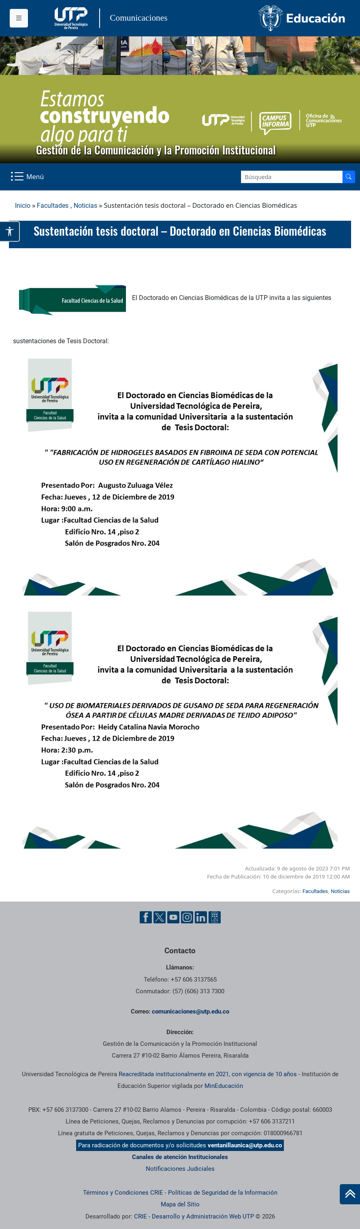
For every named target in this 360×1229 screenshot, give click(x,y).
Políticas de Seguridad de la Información (222, 1192)
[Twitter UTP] (159, 917)
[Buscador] (348, 177)
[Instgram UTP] (187, 917)
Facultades (52, 205)
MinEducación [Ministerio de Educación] (223, 1086)
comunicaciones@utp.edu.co (190, 1011)
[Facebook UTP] (146, 917)
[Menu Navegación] (28, 176)
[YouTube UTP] (173, 917)
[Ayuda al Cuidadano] (215, 917)
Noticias (85, 205)
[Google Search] (292, 177)
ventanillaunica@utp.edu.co (245, 1145)
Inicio (22, 205)
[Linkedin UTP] (201, 917)
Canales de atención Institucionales (180, 1157)
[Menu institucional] (19, 18)
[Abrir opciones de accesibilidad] (10, 231)
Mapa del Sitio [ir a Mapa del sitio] (180, 1204)
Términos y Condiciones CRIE (123, 1192)
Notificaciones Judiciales (180, 1168)
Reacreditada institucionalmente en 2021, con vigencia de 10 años (208, 1074)
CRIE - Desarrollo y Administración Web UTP (194, 1216)
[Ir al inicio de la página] (350, 1194)
